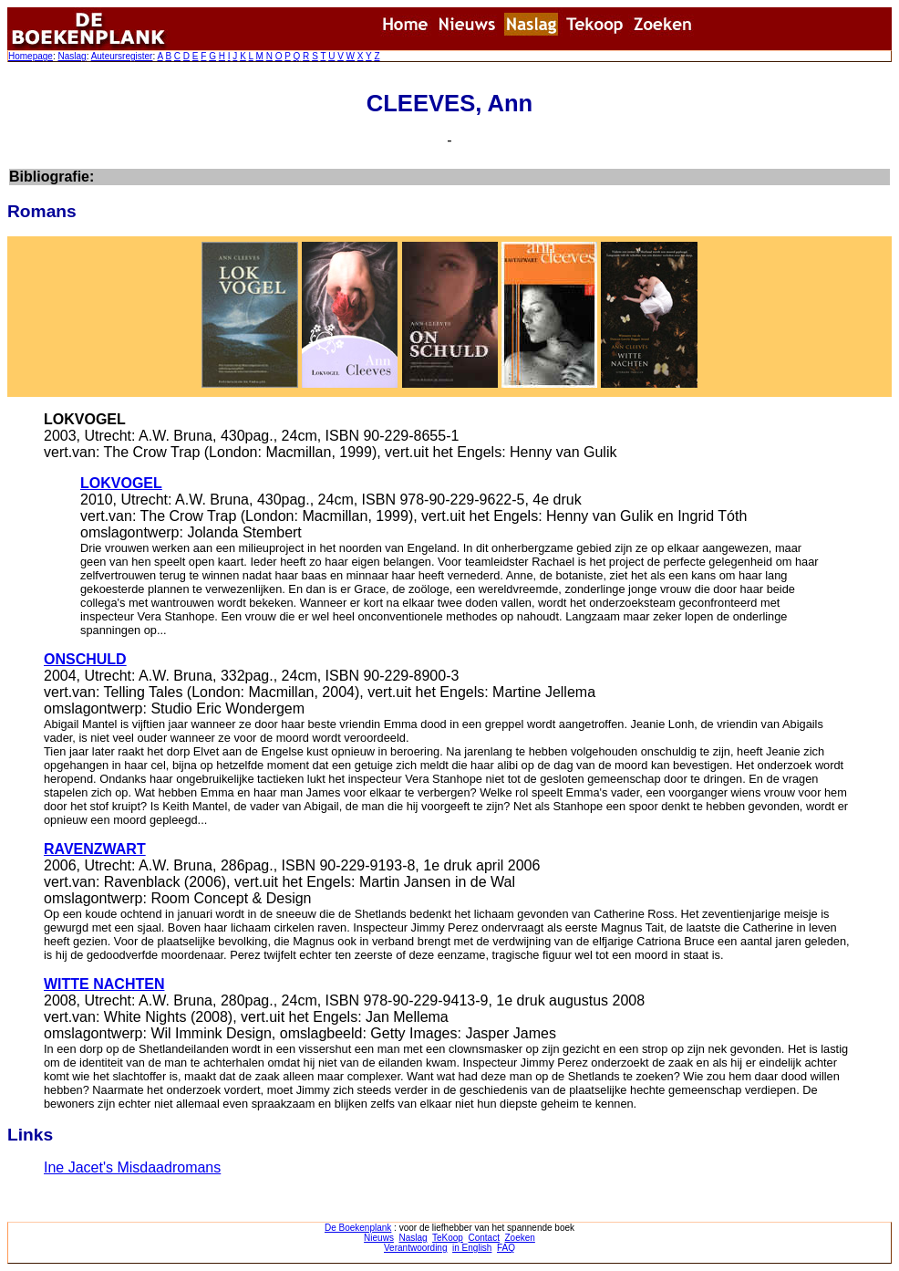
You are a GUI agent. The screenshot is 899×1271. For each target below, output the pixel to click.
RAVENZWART (95, 849)
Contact (483, 1238)
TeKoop (447, 1238)
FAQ (506, 1248)
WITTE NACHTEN (104, 984)
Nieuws (379, 1238)
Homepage (30, 56)
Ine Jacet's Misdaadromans (132, 1167)
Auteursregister (122, 56)
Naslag (71, 56)
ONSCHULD (85, 659)
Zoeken (520, 1238)
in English (471, 1248)
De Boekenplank (358, 1228)
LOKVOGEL (121, 483)
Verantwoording (416, 1248)
